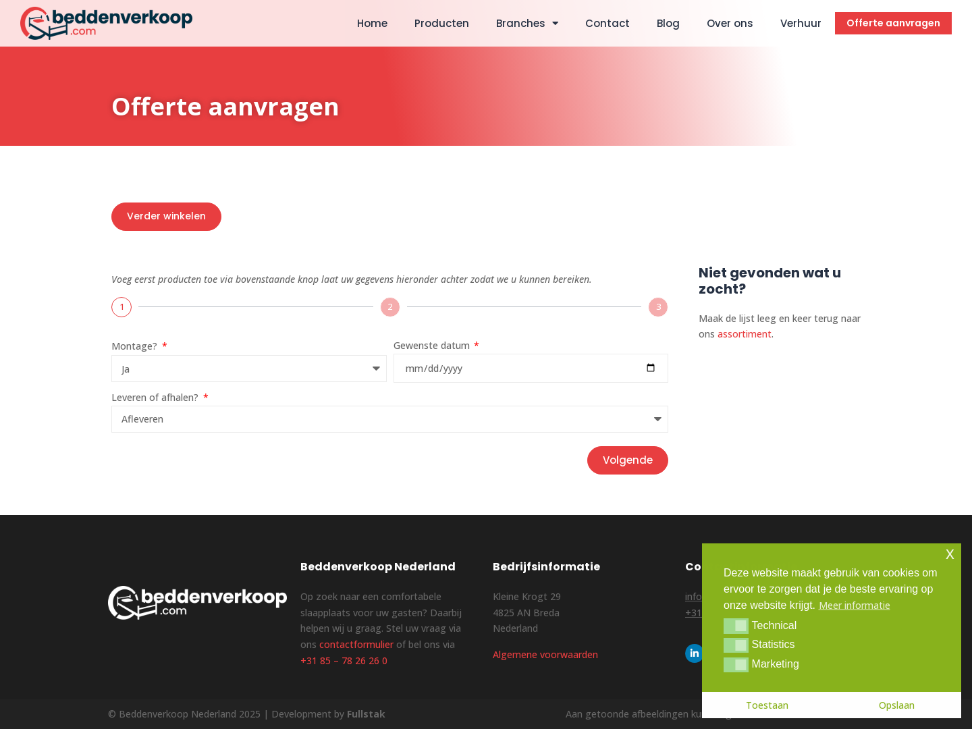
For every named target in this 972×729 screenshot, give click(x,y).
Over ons (730, 23)
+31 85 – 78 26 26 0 (343, 660)
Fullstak (366, 713)
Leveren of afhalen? (156, 397)
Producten (441, 23)
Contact (607, 23)
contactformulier (356, 644)
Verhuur (800, 23)
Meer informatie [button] (854, 605)
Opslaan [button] (897, 705)
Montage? (135, 346)
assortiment (745, 333)
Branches (527, 23)
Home (372, 23)
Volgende (628, 460)
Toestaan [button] (767, 705)
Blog (668, 23)
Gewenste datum (433, 345)
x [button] (950, 553)
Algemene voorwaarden (545, 654)
